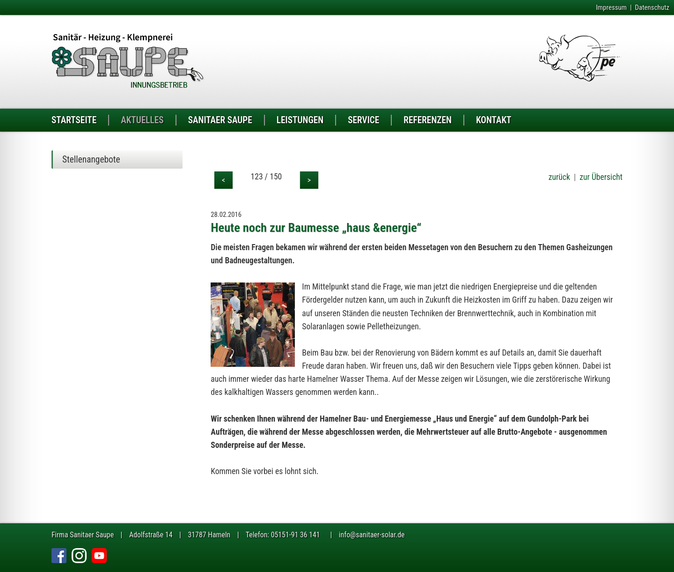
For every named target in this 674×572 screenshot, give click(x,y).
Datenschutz (652, 7)
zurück (559, 177)
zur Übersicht (601, 177)
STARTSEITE (73, 120)
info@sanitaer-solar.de (372, 534)
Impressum (611, 7)
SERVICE (363, 120)
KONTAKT (494, 120)
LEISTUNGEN (300, 120)
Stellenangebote (91, 159)
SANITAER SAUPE (220, 120)
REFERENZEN (427, 120)
